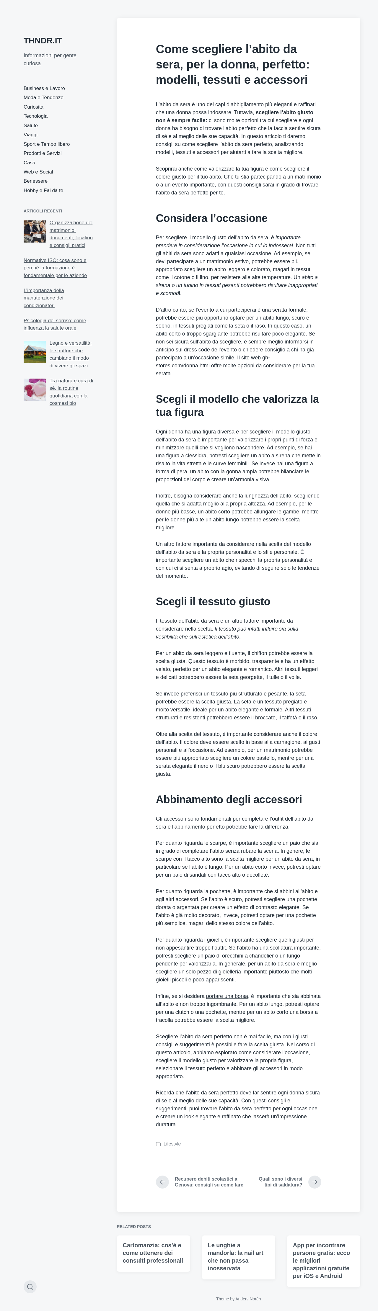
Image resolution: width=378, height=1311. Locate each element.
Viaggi (31, 135)
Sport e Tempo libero (47, 144)
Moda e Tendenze (43, 97)
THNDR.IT (43, 40)
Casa (29, 163)
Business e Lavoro (44, 88)
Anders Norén (248, 1299)
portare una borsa (227, 996)
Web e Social (38, 172)
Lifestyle (172, 1143)
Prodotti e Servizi (43, 153)
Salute (31, 125)
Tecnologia (36, 116)
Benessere (36, 181)
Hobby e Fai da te (43, 190)
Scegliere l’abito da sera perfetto (194, 1037)
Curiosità (33, 107)
